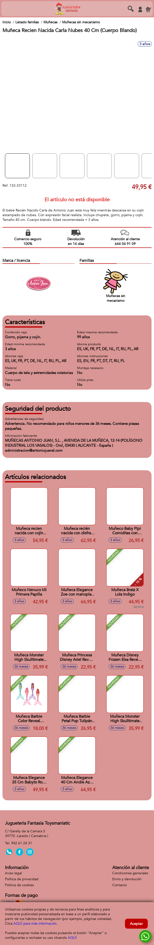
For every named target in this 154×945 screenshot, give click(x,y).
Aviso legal (13, 873)
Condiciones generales (130, 873)
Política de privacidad (21, 879)
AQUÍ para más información (35, 923)
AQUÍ (72, 937)
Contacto (119, 885)
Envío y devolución (127, 879)
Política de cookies (19, 885)
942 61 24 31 (21, 843)
